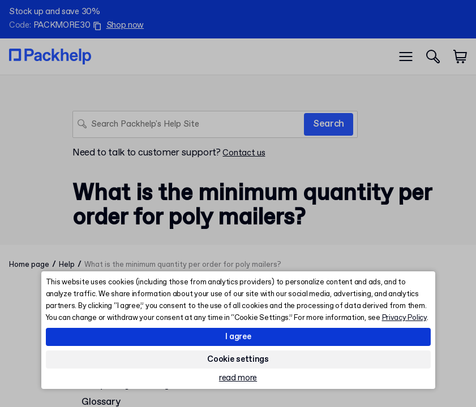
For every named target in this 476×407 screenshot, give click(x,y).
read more (238, 378)
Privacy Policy (404, 318)
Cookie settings (238, 359)
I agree (238, 337)
